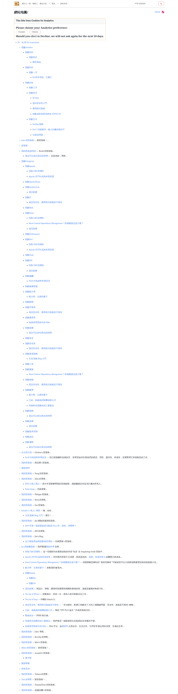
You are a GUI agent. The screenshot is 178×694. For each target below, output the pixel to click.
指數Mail (29, 208)
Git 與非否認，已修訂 (42, 77)
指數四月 (33, 57)
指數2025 (29, 67)
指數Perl (29, 239)
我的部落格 (26, 463)
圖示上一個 (26, 4)
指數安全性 (30, 343)
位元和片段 (26, 452)
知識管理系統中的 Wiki (39, 322)
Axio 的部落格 (27, 140)
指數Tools (29, 255)
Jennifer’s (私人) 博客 (30, 510)
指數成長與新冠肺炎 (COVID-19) (47, 114)
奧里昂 (65, 626)
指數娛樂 (29, 328)
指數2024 (29, 52)
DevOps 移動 (38, 124)
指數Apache (30, 166)
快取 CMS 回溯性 (36, 171)
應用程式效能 (39, 108)
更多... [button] (54, 4)
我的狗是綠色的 (28, 151)
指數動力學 (30, 292)
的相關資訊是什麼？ (56, 223)
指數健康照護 (31, 286)
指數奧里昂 (30, 317)
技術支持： (26, 669)
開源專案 (25, 663)
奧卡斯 (28, 658)
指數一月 (33, 72)
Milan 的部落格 (28, 648)
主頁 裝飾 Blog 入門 (37, 358)
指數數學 (29, 390)
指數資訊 (29, 437)
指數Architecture (32, 187)
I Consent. (21, 32)
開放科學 (50, 547)
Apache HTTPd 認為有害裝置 (41, 176)
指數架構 (29, 421)
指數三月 (33, 87)
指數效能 (29, 380)
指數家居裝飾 (31, 354)
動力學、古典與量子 (38, 296)
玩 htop (36, 98)
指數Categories (27, 161)
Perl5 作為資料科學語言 (39, 281)
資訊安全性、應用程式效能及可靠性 (45, 202)
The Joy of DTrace (32, 594)
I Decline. (35, 32)
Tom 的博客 (26, 679)
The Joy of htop (31, 599)
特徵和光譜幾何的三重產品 (41, 405)
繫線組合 (29, 615)
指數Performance (32, 234)
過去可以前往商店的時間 (36, 156)
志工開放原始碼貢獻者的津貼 (38, 541)
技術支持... (64, 4)
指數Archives (27, 47)
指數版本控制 (31, 431)
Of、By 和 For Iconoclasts (28, 42)
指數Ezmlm (30, 573)
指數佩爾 (29, 276)
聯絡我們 (25, 468)
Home (157, 12)
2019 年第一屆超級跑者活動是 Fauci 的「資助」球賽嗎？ (50, 526)
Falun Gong (30, 489)
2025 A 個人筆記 (32, 484)
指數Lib (32, 583)
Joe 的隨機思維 (28, 547)
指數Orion (29, 213)
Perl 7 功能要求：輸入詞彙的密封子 (49, 129)
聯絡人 (35, 4)
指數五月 (33, 119)
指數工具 (29, 364)
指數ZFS (28, 260)
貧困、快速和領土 (97, 557)
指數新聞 (29, 411)
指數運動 (29, 442)
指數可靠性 (30, 307)
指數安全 (29, 338)
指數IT (28, 197)
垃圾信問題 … (39, 135)
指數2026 (29, 83)
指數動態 (29, 302)
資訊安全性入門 (40, 103)
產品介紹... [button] (44, 4)
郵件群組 (37, 62)
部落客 (24, 145)
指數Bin (32, 578)
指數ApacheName (32, 182)
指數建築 (29, 369)
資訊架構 (33, 192)
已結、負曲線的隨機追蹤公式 (42, 400)
